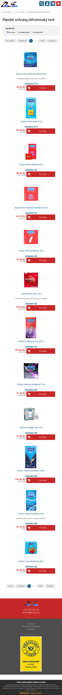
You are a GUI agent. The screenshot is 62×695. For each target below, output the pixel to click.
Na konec (52, 41)
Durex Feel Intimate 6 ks (31, 164)
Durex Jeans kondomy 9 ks (31, 513)
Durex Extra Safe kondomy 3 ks (31, 74)
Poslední (50, 586)
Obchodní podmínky (31, 626)
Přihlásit (47, 3)
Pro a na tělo (20, 12)
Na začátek (10, 41)
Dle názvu (11, 32)
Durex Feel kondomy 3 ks (31, 250)
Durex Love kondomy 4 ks (31, 561)
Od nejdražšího (38, 32)
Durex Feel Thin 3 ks (31, 293)
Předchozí (22, 41)
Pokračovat (24, 693)
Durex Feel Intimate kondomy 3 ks (31, 207)
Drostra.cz (8, 12)
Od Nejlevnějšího (24, 32)
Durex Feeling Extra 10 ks (31, 341)
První (10, 586)
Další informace (36, 693)
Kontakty (31, 629)
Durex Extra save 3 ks (31, 121)
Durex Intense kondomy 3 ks (31, 384)
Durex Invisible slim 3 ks (31, 427)
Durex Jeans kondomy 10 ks (31, 470)
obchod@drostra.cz (31, 612)
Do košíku (43, 88)
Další (42, 41)
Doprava (31, 624)
